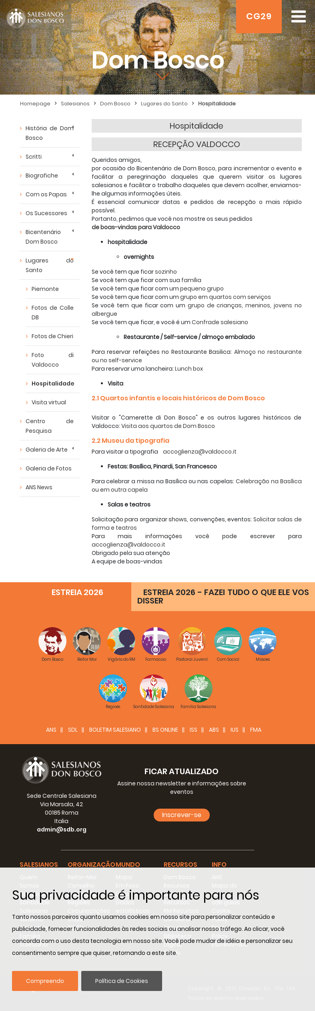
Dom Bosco (115, 103)
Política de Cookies (121, 981)
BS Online (165, 730)
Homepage (35, 103)
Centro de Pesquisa (50, 426)
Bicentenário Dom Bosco (43, 237)
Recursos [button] (180, 864)
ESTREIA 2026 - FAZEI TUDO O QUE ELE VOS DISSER (223, 596)
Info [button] (219, 864)
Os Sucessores (46, 213)
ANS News (39, 487)
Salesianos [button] (39, 864)
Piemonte (45, 289)
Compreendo (45, 981)
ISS (193, 730)
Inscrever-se (181, 814)
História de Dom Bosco (50, 133)
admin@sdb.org (61, 829)
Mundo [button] (128, 864)
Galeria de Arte (47, 450)
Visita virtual (49, 402)
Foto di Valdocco (53, 360)
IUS (235, 730)
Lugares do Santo (164, 103)
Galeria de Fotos (49, 468)
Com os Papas (46, 194)
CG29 (259, 16)
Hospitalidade (217, 103)
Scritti (34, 157)
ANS (51, 730)
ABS (214, 730)
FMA (255, 730)
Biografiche (42, 176)
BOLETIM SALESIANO (115, 730)
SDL (73, 730)
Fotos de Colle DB (53, 312)
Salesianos (75, 103)
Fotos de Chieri (52, 336)
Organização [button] (91, 864)
